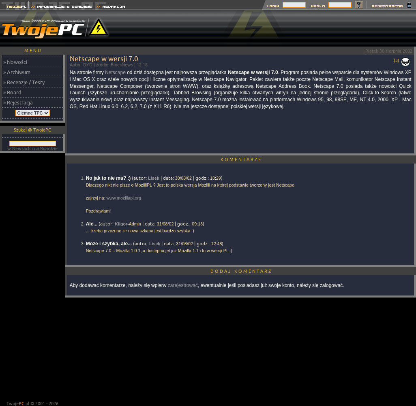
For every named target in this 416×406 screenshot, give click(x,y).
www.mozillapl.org (124, 198)
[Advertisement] (32, 277)
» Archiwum (16, 72)
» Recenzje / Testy (24, 82)
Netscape (115, 72)
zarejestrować (183, 285)
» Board (12, 92)
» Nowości (15, 62)
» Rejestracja (18, 102)
